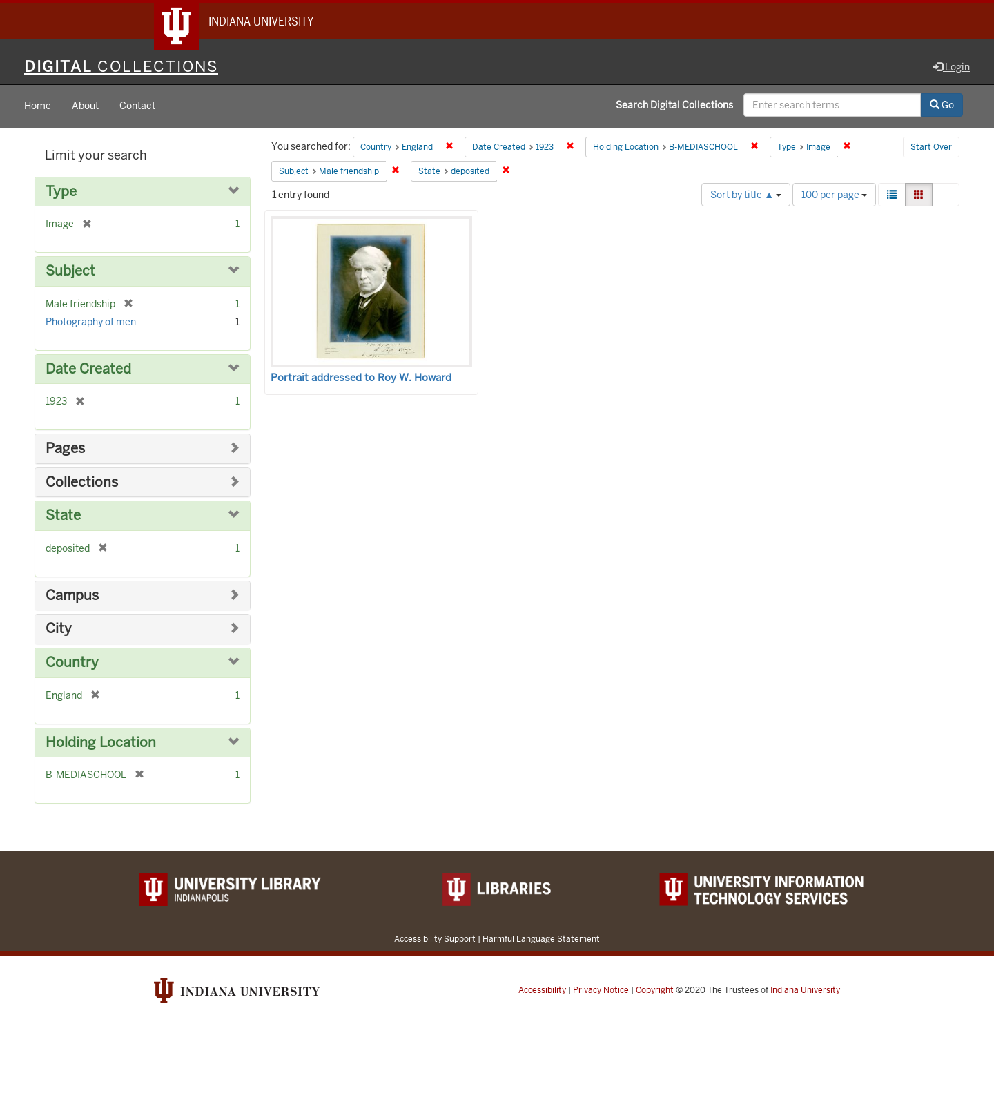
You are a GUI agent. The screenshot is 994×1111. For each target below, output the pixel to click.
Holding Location (101, 742)
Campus (72, 595)
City (59, 629)
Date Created (88, 369)
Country (72, 662)
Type (61, 191)
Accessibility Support (435, 939)
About (85, 106)
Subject (70, 271)
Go (942, 105)
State (63, 516)
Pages (65, 449)
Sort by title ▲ (745, 195)
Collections (82, 482)
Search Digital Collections (674, 105)
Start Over (931, 147)
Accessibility (542, 990)
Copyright (655, 990)
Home (37, 106)
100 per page (834, 195)
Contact (137, 106)
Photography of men (91, 322)
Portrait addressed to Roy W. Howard (361, 378)
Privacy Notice (601, 990)
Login (951, 67)
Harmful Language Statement (541, 939)
